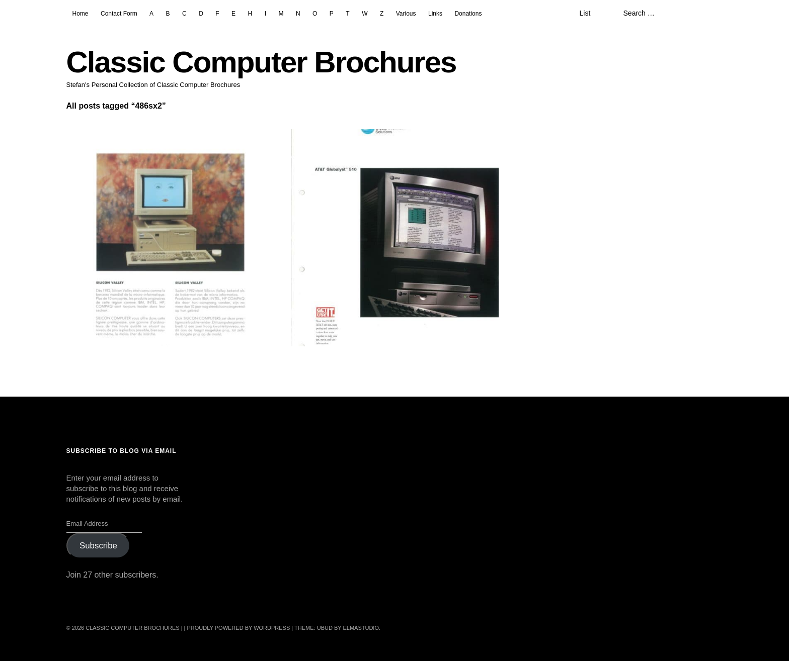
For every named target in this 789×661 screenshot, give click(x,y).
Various (406, 13)
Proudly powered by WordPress (238, 628)
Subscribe (98, 545)
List (584, 13)
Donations (468, 13)
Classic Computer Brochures (261, 62)
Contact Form (119, 13)
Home (80, 13)
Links (435, 13)
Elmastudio (361, 628)
